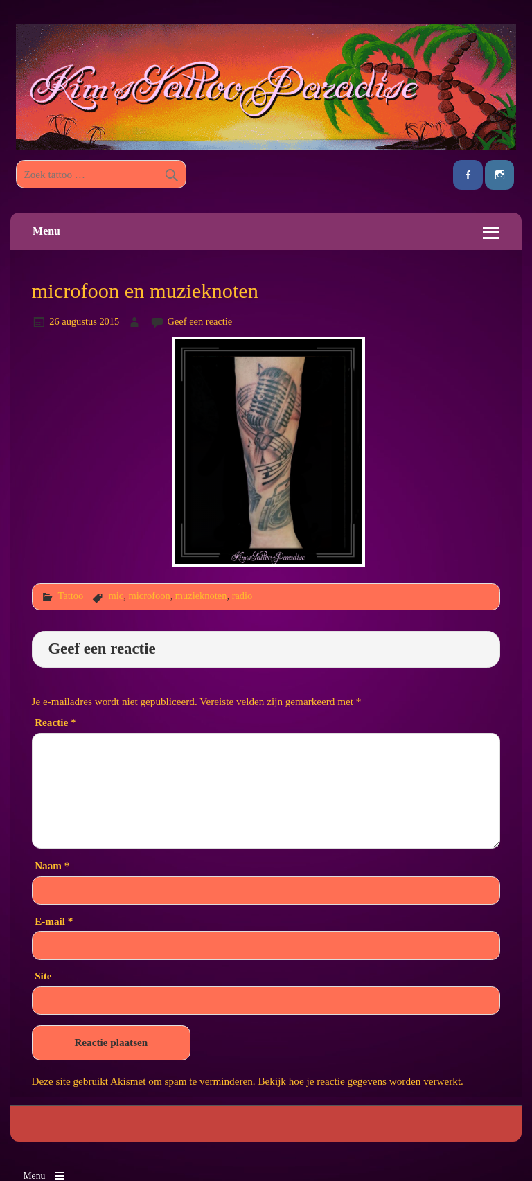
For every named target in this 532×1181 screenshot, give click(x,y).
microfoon (149, 595)
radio (242, 595)
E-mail (54, 921)
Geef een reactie (200, 321)
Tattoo (70, 595)
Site (43, 975)
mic (116, 595)
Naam (52, 865)
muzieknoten (201, 595)
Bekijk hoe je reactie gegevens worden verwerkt (359, 1081)
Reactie (55, 722)
